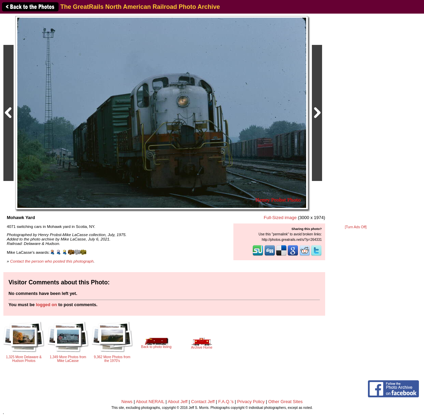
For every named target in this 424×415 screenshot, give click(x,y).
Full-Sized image (280, 217)
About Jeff (178, 401)
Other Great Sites (285, 401)
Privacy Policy (251, 401)
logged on (46, 304)
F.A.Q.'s (225, 401)
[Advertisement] (356, 120)
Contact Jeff (203, 401)
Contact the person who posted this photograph (52, 261)
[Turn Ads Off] (356, 227)
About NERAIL (150, 401)
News (126, 401)
